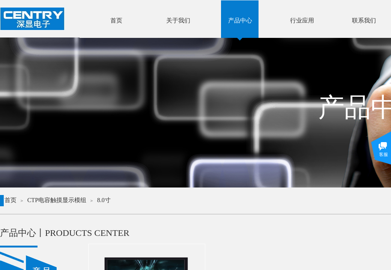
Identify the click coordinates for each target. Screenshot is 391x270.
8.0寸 (104, 200)
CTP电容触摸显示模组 (56, 200)
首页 (11, 200)
